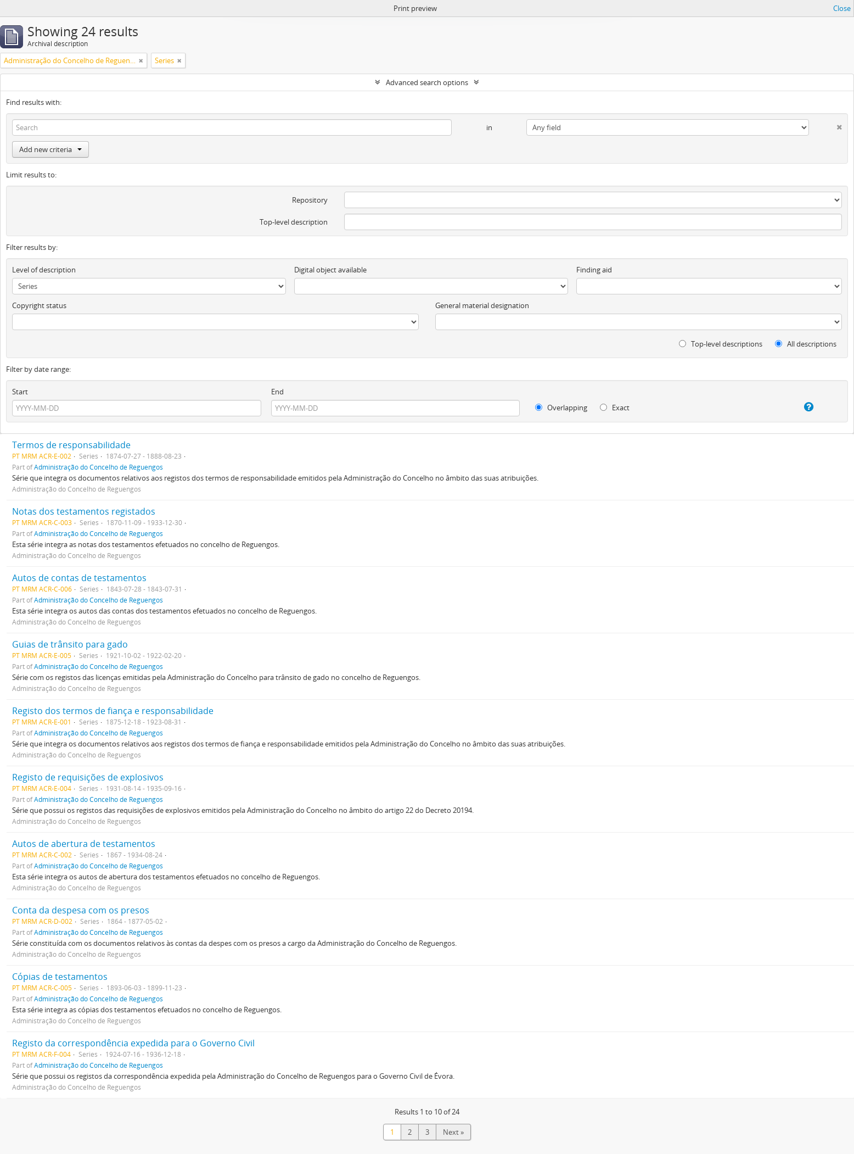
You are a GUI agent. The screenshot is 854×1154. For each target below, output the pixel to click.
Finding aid (594, 270)
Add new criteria (50, 149)
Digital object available (330, 270)
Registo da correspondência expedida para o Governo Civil (133, 1043)
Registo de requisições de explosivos (88, 777)
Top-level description (294, 222)
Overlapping (561, 407)
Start (20, 392)
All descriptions (805, 344)
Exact (615, 407)
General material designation (482, 305)
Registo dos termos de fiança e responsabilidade (113, 711)
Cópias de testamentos (60, 977)
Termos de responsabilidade (71, 445)
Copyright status (39, 305)
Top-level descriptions (720, 344)
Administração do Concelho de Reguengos (98, 466)
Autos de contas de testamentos (79, 578)
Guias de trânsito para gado (70, 644)
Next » (453, 1132)
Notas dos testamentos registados (83, 511)
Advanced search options (427, 82)
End (277, 392)
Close (842, 8)
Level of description (44, 270)
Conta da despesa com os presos (80, 910)
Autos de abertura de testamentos (83, 844)
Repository (310, 200)
